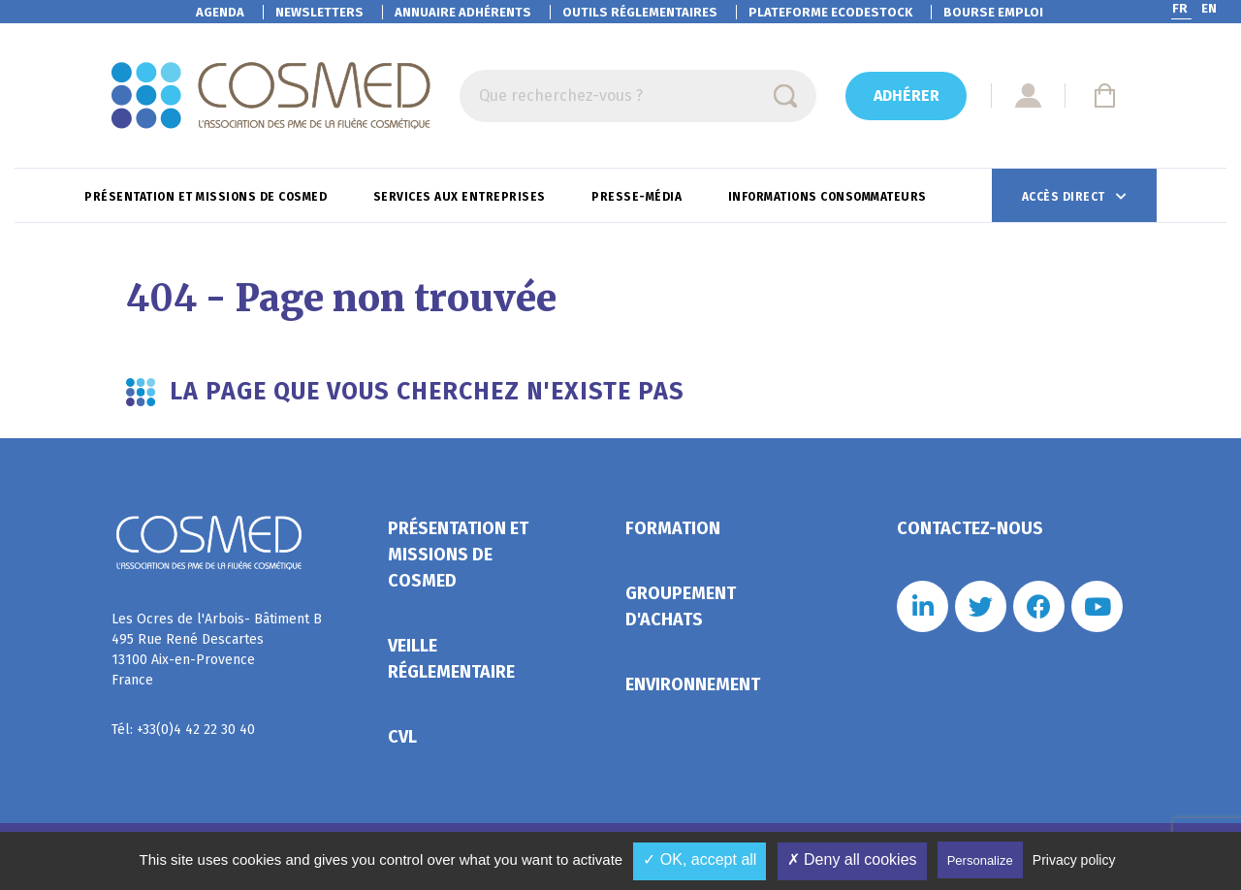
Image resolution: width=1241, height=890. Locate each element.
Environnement (692, 684)
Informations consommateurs (829, 197)
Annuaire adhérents (463, 12)
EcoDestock (830, 12)
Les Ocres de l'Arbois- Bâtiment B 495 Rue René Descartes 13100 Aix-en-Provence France (216, 649)
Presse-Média (638, 197)
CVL (402, 736)
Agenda (220, 12)
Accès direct (1065, 197)
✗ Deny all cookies (852, 859)
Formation (672, 528)
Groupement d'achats (680, 606)
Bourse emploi (993, 12)
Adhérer (906, 95)
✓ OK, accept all (699, 859)
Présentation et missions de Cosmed (207, 197)
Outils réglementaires (639, 12)
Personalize (980, 860)
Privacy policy (1074, 860)
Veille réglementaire (451, 659)
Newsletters (319, 12)
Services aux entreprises (461, 197)
